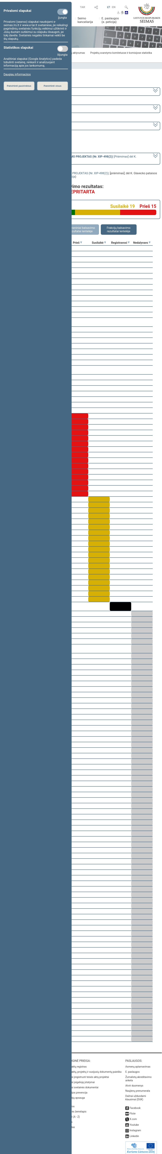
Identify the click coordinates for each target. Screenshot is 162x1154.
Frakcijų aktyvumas (74, 52)
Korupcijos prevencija (75, 1090)
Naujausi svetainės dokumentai (81, 1084)
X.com (133, 1116)
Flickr (133, 1111)
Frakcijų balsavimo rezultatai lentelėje (118, 229)
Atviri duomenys (134, 1083)
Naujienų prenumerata (137, 1088)
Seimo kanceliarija (85, 20)
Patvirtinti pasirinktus (19, 86)
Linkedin (134, 1133)
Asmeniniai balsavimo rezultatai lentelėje (81, 229)
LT (108, 7)
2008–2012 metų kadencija (21, 91)
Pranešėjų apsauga (74, 1095)
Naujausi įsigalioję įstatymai (79, 1079)
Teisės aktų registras (75, 1064)
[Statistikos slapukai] (62, 49)
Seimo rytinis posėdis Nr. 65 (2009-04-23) (30, 125)
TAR (82, 7)
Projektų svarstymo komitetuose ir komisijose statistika (121, 52)
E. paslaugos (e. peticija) (110, 20)
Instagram (135, 1127)
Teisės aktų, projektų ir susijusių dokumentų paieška (92, 1069)
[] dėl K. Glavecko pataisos (70, 158)
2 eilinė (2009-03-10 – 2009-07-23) (26, 108)
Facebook (135, 1105)
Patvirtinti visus (52, 86)
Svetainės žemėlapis (75, 1109)
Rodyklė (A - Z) (72, 1114)
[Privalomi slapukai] (62, 12)
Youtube (134, 1122)
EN (113, 7)
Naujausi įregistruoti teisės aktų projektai (86, 1074)
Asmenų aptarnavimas (137, 1064)
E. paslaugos (132, 1069)
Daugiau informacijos (17, 74)
